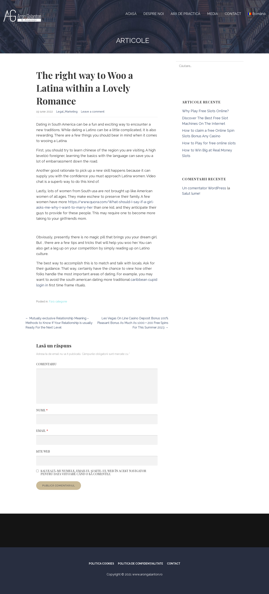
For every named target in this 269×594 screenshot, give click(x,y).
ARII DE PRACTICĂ (185, 14)
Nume (42, 410)
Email (42, 431)
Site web (43, 451)
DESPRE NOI (153, 14)
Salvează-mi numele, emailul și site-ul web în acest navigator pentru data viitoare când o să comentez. (93, 472)
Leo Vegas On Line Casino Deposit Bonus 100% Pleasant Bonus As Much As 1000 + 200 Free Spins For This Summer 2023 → (132, 322)
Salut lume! (191, 193)
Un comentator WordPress (204, 188)
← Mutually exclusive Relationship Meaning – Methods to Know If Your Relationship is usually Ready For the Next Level (58, 322)
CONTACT (233, 14)
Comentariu (46, 364)
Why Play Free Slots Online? (205, 111)
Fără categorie (58, 301)
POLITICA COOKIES (101, 563)
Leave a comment (92, 111)
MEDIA (212, 14)
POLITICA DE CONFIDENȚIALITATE (140, 563)
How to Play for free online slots (209, 143)
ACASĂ (131, 14)
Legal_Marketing (67, 111)
